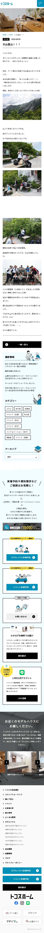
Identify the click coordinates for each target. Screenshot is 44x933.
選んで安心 (9, 799)
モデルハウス (10, 822)
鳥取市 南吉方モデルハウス (14, 844)
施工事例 (8, 813)
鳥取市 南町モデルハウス (13, 833)
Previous (6, 762)
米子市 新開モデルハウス (13, 841)
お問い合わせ (21, 616)
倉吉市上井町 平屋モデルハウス (16, 826)
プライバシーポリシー (13, 862)
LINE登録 (22, 698)
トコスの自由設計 (12, 790)
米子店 (18, 408)
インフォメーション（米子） (17, 432)
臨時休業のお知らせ (13, 371)
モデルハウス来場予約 (21, 557)
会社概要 (8, 849)
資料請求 (22, 655)
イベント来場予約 (21, 587)
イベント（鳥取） (22, 437)
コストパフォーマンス (13, 794)
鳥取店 (9, 437)
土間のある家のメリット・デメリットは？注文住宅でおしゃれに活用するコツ (21, 377)
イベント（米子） (13, 426)
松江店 (26, 414)
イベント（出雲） (13, 414)
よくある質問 (10, 817)
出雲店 (27, 408)
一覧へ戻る (23, 344)
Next (37, 762)
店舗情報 (8, 853)
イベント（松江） (13, 420)
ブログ (11, 35)
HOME (5, 35)
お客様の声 (9, 808)
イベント (8, 803)
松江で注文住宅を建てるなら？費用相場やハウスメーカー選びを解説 (21, 365)
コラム (9, 408)
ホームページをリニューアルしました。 (20, 383)
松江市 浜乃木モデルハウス (14, 837)
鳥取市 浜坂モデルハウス (13, 829)
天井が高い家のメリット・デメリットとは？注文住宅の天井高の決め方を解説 (20, 389)
